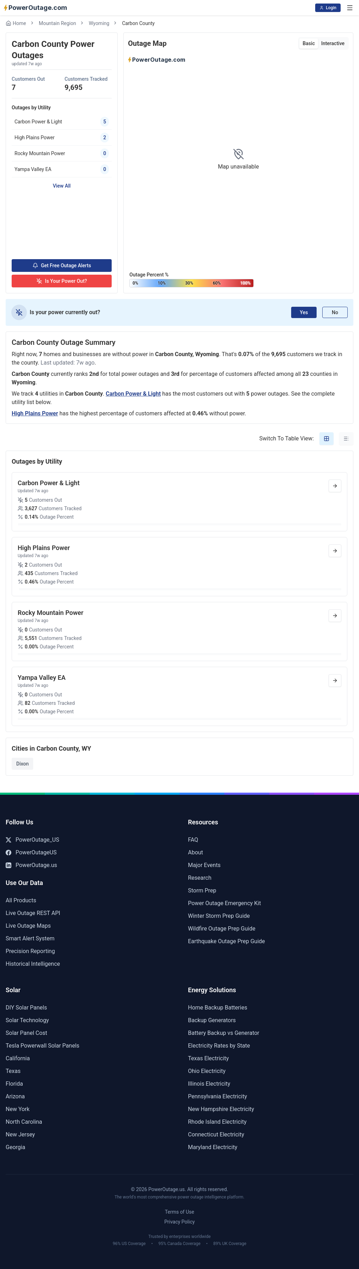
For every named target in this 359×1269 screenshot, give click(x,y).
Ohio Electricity (206, 1071)
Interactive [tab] (333, 43)
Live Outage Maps (28, 925)
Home (16, 23)
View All (61, 186)
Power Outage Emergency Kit (224, 903)
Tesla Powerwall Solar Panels (43, 1045)
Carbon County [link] (138, 23)
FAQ (193, 839)
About (195, 852)
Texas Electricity (208, 1058)
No (335, 312)
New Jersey (20, 1134)
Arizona (15, 1096)
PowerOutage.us (31, 865)
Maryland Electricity (212, 1147)
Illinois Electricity (209, 1083)
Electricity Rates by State (219, 1045)
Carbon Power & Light (133, 393)
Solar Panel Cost (26, 1033)
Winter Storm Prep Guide (219, 916)
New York (18, 1109)
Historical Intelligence (33, 963)
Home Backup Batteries (217, 1007)
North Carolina (24, 1121)
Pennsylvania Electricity (217, 1096)
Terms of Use (179, 1212)
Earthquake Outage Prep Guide (226, 941)
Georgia (15, 1147)
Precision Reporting (30, 951)
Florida (14, 1083)
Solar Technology (27, 1020)
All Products (21, 900)
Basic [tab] (308, 43)
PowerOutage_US (32, 839)
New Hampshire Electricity (221, 1109)
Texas (13, 1071)
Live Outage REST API (33, 913)
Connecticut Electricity (216, 1134)
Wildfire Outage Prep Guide (221, 928)
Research (199, 877)
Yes (304, 312)
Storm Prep (202, 890)
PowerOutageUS (31, 852)
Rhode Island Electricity (217, 1121)
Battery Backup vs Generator (223, 1033)
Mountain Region (57, 23)
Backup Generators (212, 1020)
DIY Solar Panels (26, 1007)
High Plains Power (35, 413)
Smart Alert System (30, 938)
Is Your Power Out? (61, 281)
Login (327, 7)
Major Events (204, 865)
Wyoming (99, 23)
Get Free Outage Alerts (62, 265)
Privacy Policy (179, 1222)
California (18, 1058)
